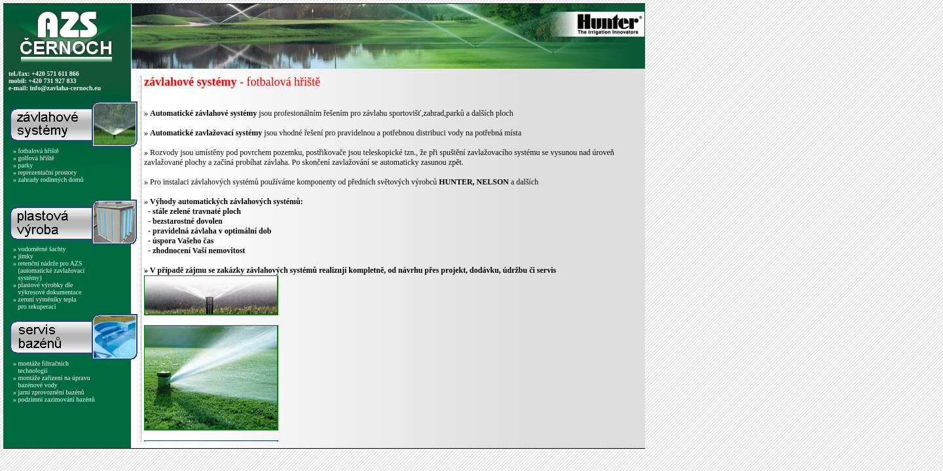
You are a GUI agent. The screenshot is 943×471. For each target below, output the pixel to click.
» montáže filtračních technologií (41, 367)
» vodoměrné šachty (39, 249)
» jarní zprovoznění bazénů (48, 392)
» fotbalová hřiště (36, 150)
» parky (23, 165)
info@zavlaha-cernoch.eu (65, 88)
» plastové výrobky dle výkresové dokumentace (47, 288)
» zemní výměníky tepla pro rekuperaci (44, 303)
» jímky (23, 256)
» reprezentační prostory (45, 172)
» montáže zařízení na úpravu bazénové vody (51, 381)
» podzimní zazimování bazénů (54, 399)
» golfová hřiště (33, 158)
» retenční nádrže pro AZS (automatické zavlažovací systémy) (48, 270)
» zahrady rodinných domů (48, 179)
